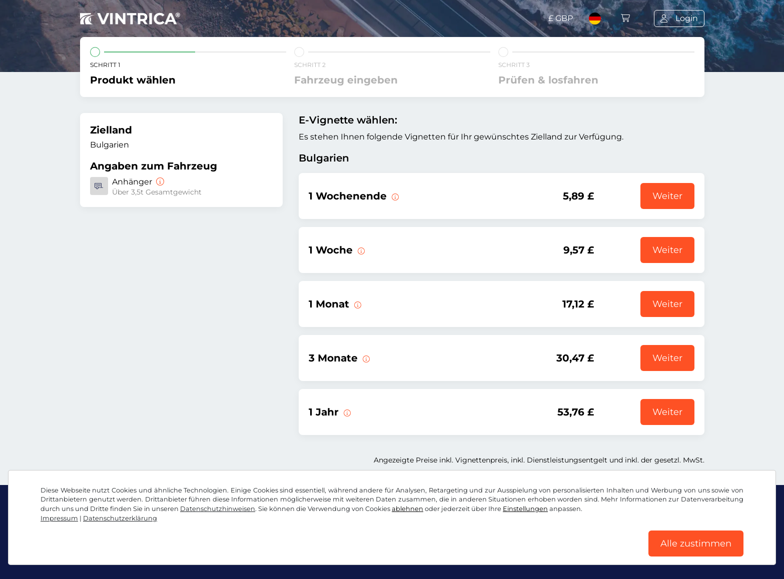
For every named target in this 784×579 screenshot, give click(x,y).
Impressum (59, 518)
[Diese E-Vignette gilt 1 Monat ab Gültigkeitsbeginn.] (356, 304)
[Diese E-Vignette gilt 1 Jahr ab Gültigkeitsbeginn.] (346, 412)
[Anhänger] (159, 181)
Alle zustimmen (695, 543)
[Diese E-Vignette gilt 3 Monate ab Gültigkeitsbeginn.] (365, 358)
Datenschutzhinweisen (217, 508)
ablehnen (407, 508)
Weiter (667, 196)
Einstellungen (525, 508)
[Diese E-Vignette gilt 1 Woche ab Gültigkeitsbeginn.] (360, 250)
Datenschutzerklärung (120, 518)
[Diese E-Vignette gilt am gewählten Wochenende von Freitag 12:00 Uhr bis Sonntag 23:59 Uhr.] (394, 196)
